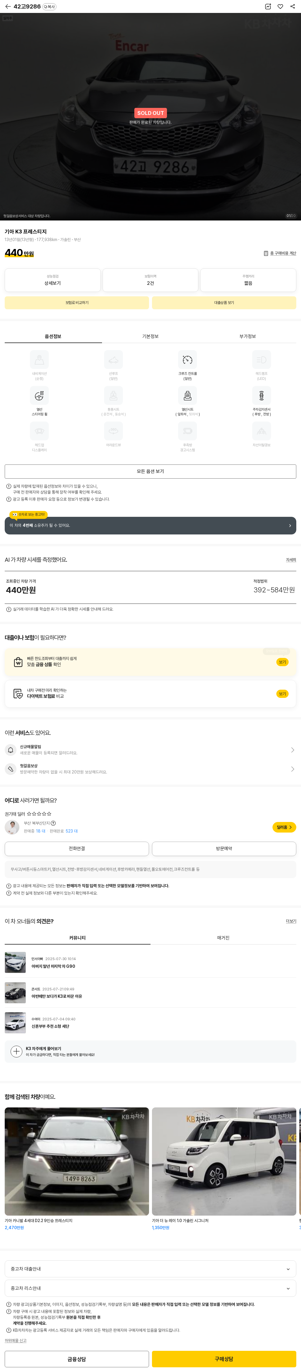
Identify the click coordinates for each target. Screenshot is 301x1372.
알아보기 (150, 662)
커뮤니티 (77, 938)
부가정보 (248, 336)
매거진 (223, 938)
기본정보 (150, 336)
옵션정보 (53, 336)
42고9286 (35, 6)
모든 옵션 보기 (150, 471)
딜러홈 (282, 827)
